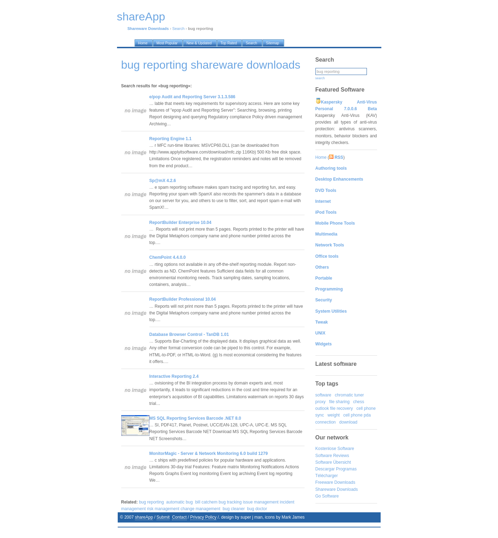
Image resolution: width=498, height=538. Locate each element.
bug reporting (151, 502)
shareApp (144, 517)
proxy (320, 401)
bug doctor (257, 508)
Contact (179, 517)
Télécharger (326, 475)
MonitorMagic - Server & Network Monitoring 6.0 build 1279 (208, 453)
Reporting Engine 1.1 (170, 138)
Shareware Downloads (336, 489)
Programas (346, 469)
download (348, 422)
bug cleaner (234, 508)
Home (321, 157)
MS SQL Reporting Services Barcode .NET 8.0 (195, 418)
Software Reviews (332, 455)
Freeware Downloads (335, 482)
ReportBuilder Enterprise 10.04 (180, 222)
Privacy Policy (203, 517)
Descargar (325, 469)
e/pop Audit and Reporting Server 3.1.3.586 (192, 96)
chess (358, 401)
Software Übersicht (333, 462)
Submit (163, 517)
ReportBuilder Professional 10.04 (182, 299)
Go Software (327, 496)
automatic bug (179, 502)
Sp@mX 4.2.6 (162, 180)
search (320, 78)
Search (178, 28)
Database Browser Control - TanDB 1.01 (189, 334)
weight (333, 415)
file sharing (339, 401)
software (323, 395)
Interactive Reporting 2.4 (174, 376)
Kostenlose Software (334, 448)
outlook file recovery (334, 408)
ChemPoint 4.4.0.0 (167, 257)
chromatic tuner (349, 395)
